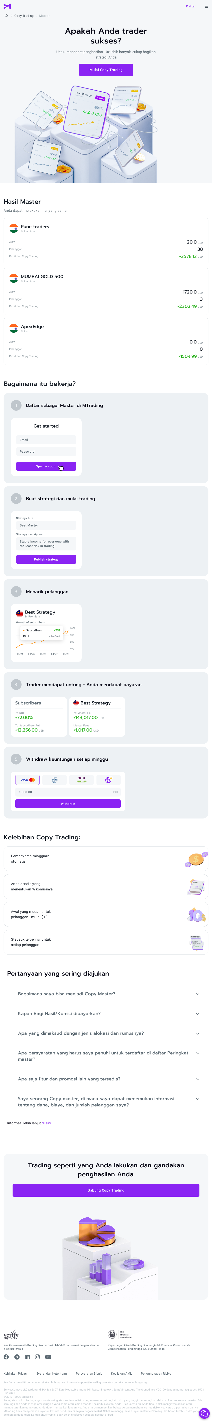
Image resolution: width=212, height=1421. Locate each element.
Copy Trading (24, 15)
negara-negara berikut (89, 1411)
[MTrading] (7, 6)
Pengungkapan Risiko (156, 1373)
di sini (46, 1123)
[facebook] (6, 1357)
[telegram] (17, 1357)
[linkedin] (27, 1357)
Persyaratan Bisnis (89, 1373)
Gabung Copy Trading (106, 1190)
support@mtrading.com (92, 1382)
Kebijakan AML (121, 1373)
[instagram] (37, 1357)
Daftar (191, 6)
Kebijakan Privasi (15, 1373)
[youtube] (48, 1357)
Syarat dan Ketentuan (51, 1373)
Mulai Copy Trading (106, 70)
